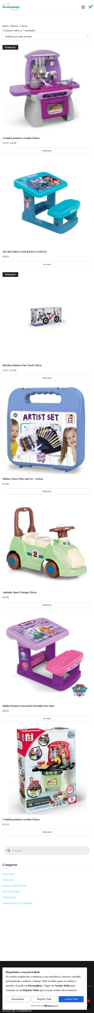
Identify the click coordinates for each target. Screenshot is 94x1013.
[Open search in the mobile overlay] (47, 850)
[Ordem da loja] (47, 36)
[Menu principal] (83, 7)
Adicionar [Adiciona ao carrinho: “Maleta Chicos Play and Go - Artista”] (47, 491)
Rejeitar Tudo (44, 999)
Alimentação (9, 897)
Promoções (8, 879)
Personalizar (18, 999)
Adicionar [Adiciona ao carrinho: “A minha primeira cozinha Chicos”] (47, 150)
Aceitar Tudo (71, 999)
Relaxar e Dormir (12, 891)
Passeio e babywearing (14, 885)
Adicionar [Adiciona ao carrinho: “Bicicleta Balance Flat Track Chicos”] (47, 378)
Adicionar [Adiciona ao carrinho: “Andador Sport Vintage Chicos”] (47, 605)
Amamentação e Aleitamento (18, 903)
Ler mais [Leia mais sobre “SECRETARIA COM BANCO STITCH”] (47, 264)
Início (6, 26)
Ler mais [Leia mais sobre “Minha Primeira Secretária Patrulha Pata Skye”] (47, 718)
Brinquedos (8, 873)
